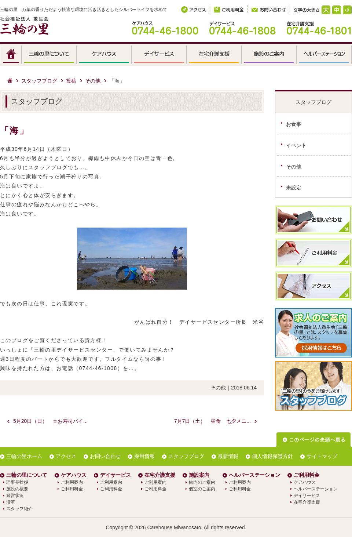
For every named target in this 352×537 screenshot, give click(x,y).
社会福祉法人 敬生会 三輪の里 (24, 26)
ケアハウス (104, 55)
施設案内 (199, 475)
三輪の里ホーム (24, 456)
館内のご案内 (202, 482)
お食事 (293, 124)
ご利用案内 (72, 482)
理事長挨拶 (17, 482)
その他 (92, 81)
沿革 (10, 502)
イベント (296, 145)
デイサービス (159, 55)
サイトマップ (322, 456)
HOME (11, 55)
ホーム (9, 80)
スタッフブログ (39, 81)
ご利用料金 (72, 488)
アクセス (66, 456)
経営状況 (15, 495)
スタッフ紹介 (19, 508)
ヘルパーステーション (324, 55)
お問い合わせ (105, 456)
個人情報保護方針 (272, 456)
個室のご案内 (202, 488)
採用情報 (144, 456)
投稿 (71, 81)
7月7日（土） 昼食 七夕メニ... (212, 421)
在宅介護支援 (214, 55)
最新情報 (228, 456)
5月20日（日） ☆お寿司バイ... (50, 421)
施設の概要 (17, 488)
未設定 (293, 188)
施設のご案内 (269, 55)
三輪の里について (49, 55)
